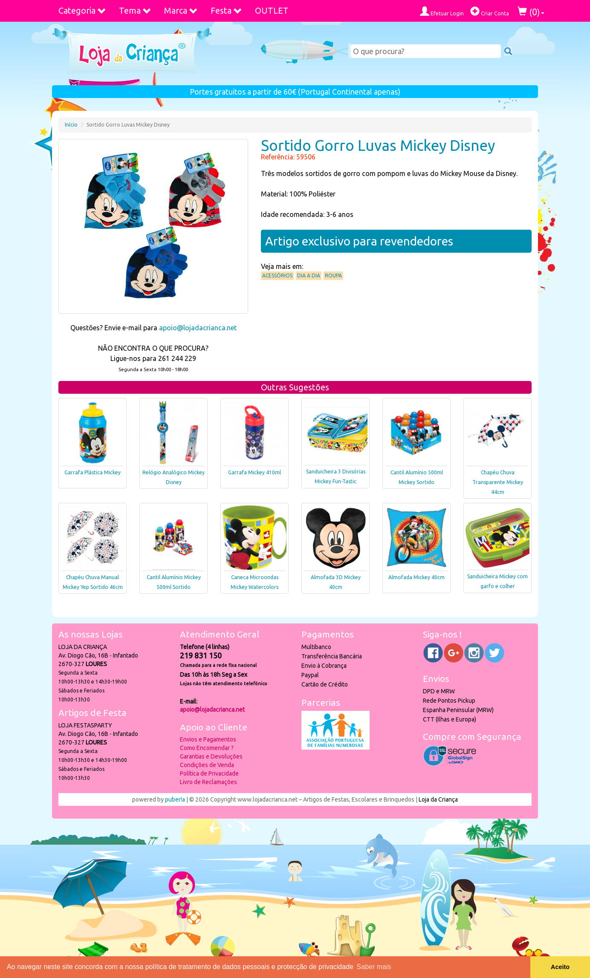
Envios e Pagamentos (208, 739)
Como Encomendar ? (207, 747)
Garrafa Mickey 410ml (254, 472)
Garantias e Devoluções (211, 756)
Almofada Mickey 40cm (416, 577)
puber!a (175, 799)
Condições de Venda (207, 765)
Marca (181, 10)
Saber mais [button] (374, 966)
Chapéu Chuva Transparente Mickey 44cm (497, 482)
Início (71, 124)
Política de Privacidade (209, 773)
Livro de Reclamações (208, 782)
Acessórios (277, 275)
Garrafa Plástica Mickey (92, 472)
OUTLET (272, 10)
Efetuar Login (442, 11)
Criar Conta (489, 11)
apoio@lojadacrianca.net (198, 328)
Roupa (333, 275)
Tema (135, 10)
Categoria (82, 10)
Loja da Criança (438, 799)
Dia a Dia (308, 275)
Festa (226, 10)
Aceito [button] (560, 967)
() (531, 11)
